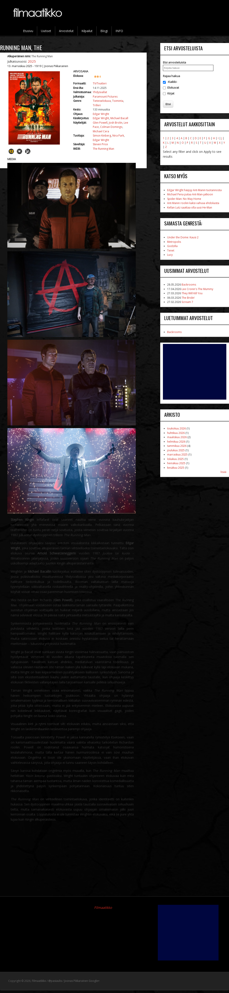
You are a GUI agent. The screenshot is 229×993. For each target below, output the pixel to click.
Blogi (104, 31)
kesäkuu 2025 (175, 468)
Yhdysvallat (100, 92)
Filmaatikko (103, 907)
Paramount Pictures (105, 96)
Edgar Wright (101, 114)
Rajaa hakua (171, 76)
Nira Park (118, 135)
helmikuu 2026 (176, 441)
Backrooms (189, 284)
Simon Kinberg (102, 135)
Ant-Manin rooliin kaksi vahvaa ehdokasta (193, 203)
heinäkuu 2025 (176, 463)
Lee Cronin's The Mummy (197, 289)
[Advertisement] (194, 372)
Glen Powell (100, 123)
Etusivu (28, 31)
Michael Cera (101, 131)
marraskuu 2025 (177, 454)
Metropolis (174, 242)
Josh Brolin (115, 123)
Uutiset (46, 31)
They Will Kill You (192, 293)
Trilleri (97, 105)
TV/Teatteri (100, 83)
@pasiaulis (55, 981)
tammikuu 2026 (176, 446)
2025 (32, 61)
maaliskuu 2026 (177, 437)
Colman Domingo (111, 127)
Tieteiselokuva (102, 101)
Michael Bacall (119, 118)
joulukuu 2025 (176, 450)
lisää (223, 472)
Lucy (170, 255)
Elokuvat (173, 88)
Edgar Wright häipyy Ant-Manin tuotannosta (194, 190)
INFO (119, 31)
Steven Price (100, 144)
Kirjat (170, 93)
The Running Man (103, 149)
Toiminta (117, 101)
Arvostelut (66, 31)
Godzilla (172, 246)
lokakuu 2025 (175, 459)
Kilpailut (87, 31)
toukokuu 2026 (176, 428)
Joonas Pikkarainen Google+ (81, 981)
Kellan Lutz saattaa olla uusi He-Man (189, 207)
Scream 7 (187, 302)
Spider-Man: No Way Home (184, 199)
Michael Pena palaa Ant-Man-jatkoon (190, 194)
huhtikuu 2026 (176, 433)
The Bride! (188, 298)
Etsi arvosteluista (174, 62)
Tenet (170, 250)
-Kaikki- (172, 82)
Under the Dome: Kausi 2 (183, 237)
